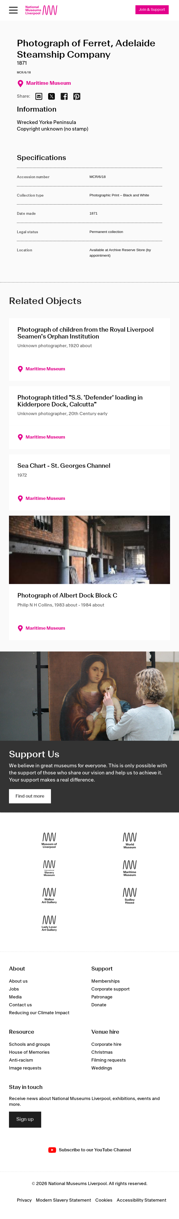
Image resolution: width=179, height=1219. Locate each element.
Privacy (24, 1200)
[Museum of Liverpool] (49, 840)
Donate (98, 1005)
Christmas (102, 1052)
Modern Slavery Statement (63, 1200)
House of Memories (29, 1052)
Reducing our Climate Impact (39, 1013)
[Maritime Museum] (130, 868)
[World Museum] (130, 840)
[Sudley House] (130, 896)
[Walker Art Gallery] (49, 896)
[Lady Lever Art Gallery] (49, 923)
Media (15, 997)
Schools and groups (29, 1044)
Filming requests (108, 1060)
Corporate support (110, 989)
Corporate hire (106, 1044)
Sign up (25, 1119)
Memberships (105, 981)
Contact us (20, 1005)
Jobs (14, 989)
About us (18, 981)
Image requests (25, 1068)
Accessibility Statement (141, 1200)
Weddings (101, 1068)
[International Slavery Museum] (49, 868)
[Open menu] (13, 10)
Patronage (101, 997)
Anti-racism (21, 1060)
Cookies (103, 1200)
